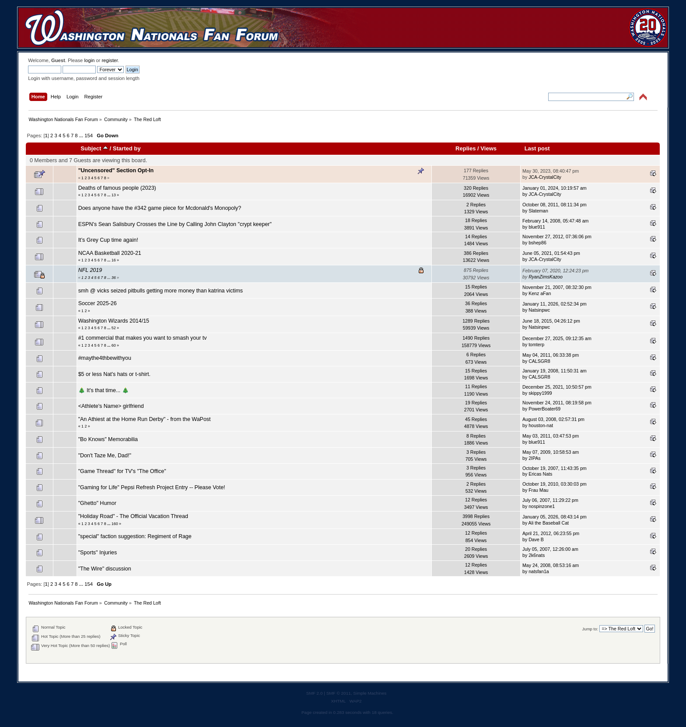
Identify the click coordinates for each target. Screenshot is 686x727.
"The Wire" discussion (104, 569)
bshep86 (537, 242)
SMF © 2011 (338, 693)
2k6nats (536, 555)
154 (88, 135)
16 (114, 260)
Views (488, 148)
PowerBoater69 (544, 408)
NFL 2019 (90, 270)
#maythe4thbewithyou (104, 358)
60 (114, 345)
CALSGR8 (539, 361)
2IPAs (534, 458)
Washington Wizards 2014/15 (113, 321)
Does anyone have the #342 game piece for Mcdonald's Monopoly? (160, 208)
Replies (465, 148)
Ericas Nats (540, 474)
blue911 (536, 227)
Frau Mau (538, 490)
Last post (537, 148)
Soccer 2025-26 (97, 303)
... (81, 135)
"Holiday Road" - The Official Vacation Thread (133, 516)
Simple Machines (369, 693)
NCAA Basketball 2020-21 (109, 253)
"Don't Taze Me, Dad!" (104, 455)
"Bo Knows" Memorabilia (108, 439)
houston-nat (540, 425)
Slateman (538, 210)
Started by (127, 148)
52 (114, 328)
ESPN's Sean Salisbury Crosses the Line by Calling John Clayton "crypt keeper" (175, 224)
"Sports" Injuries (97, 553)
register (110, 60)
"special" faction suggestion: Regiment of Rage (135, 536)
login (89, 60)
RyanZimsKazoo (545, 276)
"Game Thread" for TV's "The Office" (122, 471)
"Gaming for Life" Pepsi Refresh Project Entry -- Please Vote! (151, 487)
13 (114, 195)
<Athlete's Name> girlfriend (111, 406)
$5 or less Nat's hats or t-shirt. (114, 374)
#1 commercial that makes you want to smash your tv (142, 338)
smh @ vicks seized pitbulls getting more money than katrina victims (160, 291)
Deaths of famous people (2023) (117, 188)
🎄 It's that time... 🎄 (103, 390)
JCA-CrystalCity (544, 177)
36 (114, 277)
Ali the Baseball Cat (548, 522)
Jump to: (590, 628)
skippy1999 (540, 393)
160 (115, 524)
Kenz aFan (539, 293)
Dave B (536, 539)
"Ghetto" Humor (97, 503)
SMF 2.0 (314, 693)
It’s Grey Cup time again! (108, 240)
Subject (94, 148)
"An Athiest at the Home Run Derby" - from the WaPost (144, 419)
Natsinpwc (539, 310)
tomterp (536, 344)
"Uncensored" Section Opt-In (116, 170)
